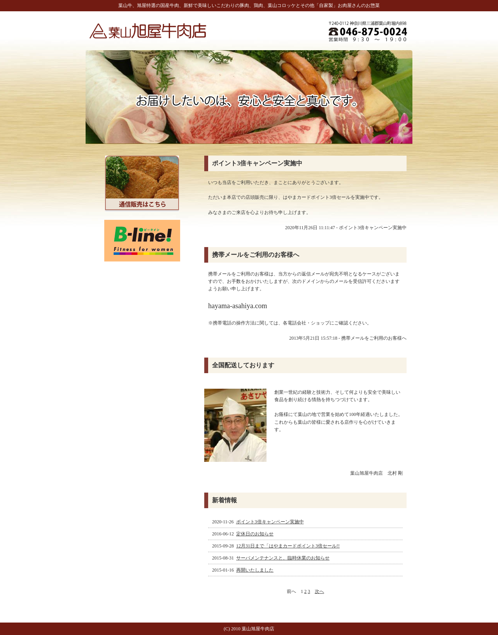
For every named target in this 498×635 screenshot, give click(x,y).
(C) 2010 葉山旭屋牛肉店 (249, 628)
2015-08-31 (271, 558)
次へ (319, 591)
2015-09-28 (276, 546)
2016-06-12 (243, 534)
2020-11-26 (258, 521)
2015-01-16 (243, 570)
